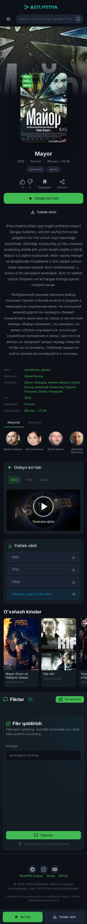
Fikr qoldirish (70, 699)
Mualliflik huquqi (31, 876)
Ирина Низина (58, 382)
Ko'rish (23, 917)
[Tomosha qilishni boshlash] (43, 510)
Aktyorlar (13, 422)
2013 (20, 161)
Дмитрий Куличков (49, 387)
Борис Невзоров (51, 391)
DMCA (63, 876)
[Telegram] (32, 869)
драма (54, 169)
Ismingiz (12, 746)
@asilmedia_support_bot (43, 900)
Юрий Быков (33, 376)
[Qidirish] (78, 19)
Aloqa (51, 876)
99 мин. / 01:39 (58, 161)
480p (14, 480)
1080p (44, 480)
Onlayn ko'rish (43, 198)
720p (28, 480)
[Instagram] (43, 869)
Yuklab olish (43, 212)
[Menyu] (8, 19)
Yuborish (43, 835)
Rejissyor (35, 422)
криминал (35, 169)
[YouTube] (55, 869)
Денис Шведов (35, 382)
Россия (36, 161)
